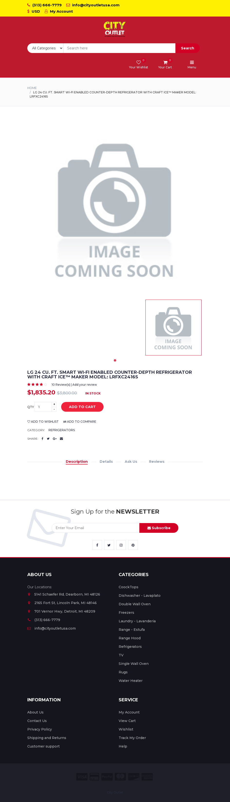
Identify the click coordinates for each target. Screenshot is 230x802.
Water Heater (131, 680)
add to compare (79, 421)
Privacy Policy (39, 729)
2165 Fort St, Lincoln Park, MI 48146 (62, 603)
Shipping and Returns (46, 738)
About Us (35, 712)
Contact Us (37, 721)
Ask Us (131, 461)
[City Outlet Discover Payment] (133, 777)
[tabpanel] (173, 328)
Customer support (43, 746)
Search (187, 48)
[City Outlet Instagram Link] (121, 545)
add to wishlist (43, 421)
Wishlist (126, 729)
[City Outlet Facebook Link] (97, 545)
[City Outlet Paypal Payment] (107, 777)
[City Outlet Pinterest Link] (133, 545)
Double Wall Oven (135, 604)
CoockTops (128, 587)
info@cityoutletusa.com (93, 5)
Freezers (126, 612)
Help (123, 746)
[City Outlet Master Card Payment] (120, 777)
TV (121, 655)
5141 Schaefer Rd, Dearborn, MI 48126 (63, 594)
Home (32, 88)
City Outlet (115, 792)
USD (33, 11)
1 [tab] (115, 360)
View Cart (127, 721)
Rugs (123, 672)
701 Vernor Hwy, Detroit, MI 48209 (61, 611)
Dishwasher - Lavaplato (140, 595)
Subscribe (159, 528)
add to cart (79, 407)
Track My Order (132, 738)
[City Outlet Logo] (115, 29)
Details (106, 461)
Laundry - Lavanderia (137, 621)
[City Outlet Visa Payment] (81, 777)
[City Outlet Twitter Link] (109, 545)
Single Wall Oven (134, 663)
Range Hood (130, 638)
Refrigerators (61, 430)
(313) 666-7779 (44, 5)
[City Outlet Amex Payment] (147, 777)
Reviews (156, 461)
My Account (59, 11)
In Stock (93, 393)
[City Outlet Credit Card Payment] (94, 777)
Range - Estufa (132, 629)
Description (77, 461)
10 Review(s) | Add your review (74, 384)
